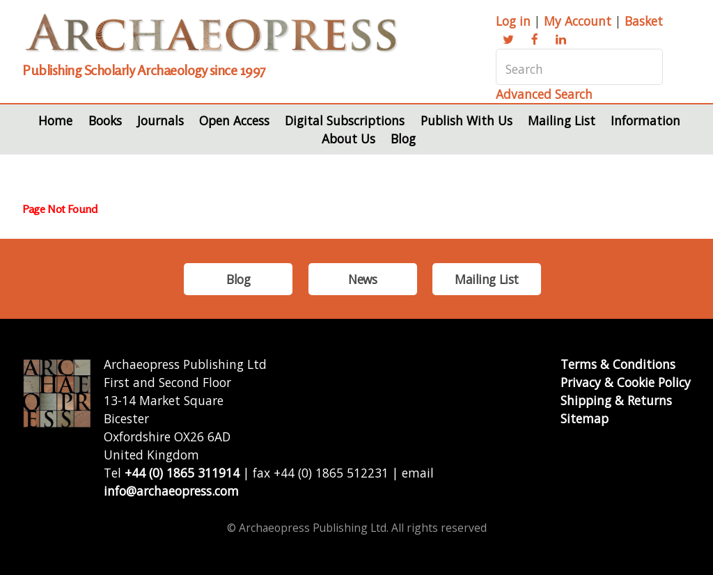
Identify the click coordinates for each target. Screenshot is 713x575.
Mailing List (561, 120)
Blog (403, 138)
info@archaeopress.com (171, 490)
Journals (160, 120)
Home (55, 120)
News (362, 279)
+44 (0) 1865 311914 (182, 472)
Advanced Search (544, 94)
